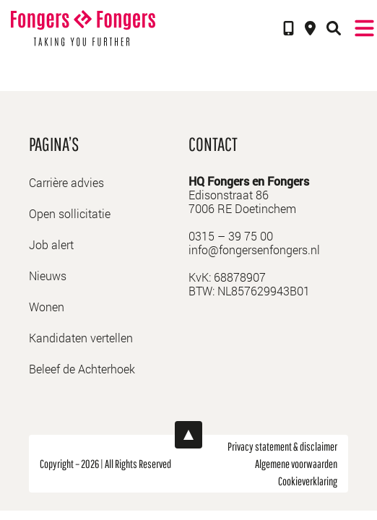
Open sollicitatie (69, 213)
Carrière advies (66, 182)
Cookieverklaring (307, 481)
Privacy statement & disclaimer (282, 446)
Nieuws (47, 275)
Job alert (51, 244)
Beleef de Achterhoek (82, 368)
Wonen (46, 306)
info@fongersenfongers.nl (254, 249)
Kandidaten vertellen (81, 337)
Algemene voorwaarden (296, 463)
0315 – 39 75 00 (230, 235)
